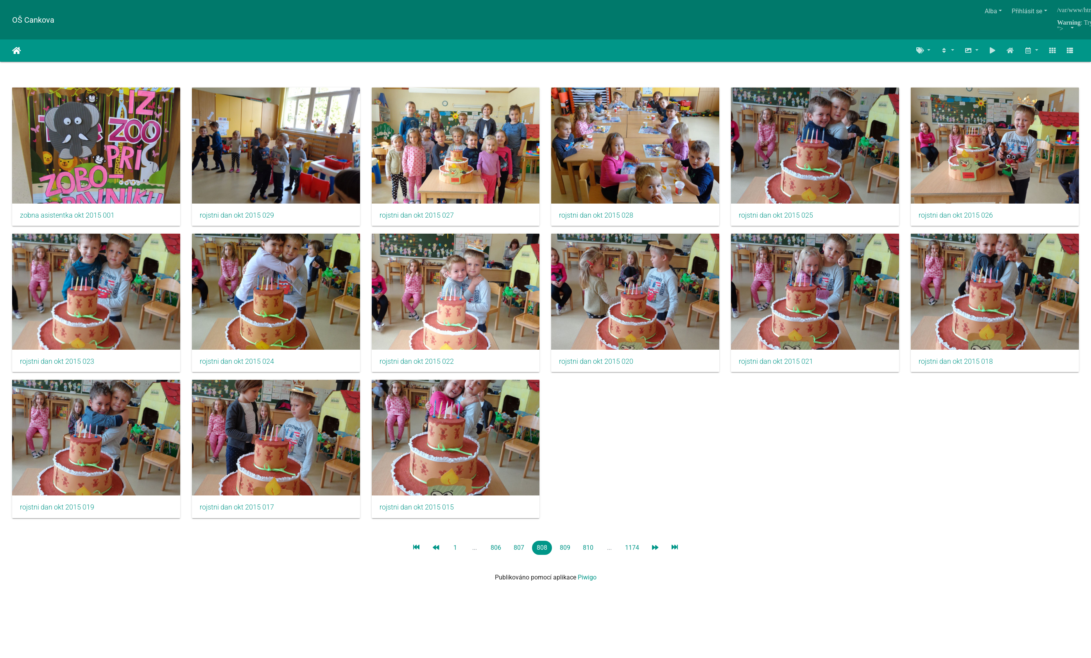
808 (542, 552)
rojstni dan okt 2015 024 (421, 364)
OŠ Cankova (33, 20)
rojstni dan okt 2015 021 (57, 512)
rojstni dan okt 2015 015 (785, 512)
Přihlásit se (1027, 11)
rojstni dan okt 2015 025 (785, 217)
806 (496, 552)
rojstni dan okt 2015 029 (239, 217)
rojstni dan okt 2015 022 (603, 364)
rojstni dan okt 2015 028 (603, 217)
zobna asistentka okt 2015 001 (67, 217)
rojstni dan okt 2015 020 (785, 364)
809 (565, 552)
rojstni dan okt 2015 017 (603, 512)
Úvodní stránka (16, 51)
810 (588, 552)
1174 (632, 552)
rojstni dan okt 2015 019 (421, 512)
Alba (991, 11)
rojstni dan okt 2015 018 (239, 512)
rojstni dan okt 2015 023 (239, 364)
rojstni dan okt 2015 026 (57, 364)
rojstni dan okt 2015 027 (421, 217)
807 (519, 552)
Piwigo (587, 581)
